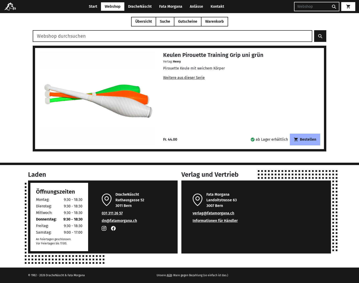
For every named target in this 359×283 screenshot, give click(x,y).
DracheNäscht (140, 6)
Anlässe (196, 6)
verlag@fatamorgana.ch (213, 213)
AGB (169, 275)
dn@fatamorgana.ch (119, 220)
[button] (269, 139)
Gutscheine (187, 21)
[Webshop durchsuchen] (172, 36)
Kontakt (217, 6)
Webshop (113, 6)
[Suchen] (311, 6)
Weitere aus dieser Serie (184, 77)
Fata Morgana (170, 6)
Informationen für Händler (215, 220)
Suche (165, 21)
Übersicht (143, 21)
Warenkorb (214, 21)
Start (93, 6)
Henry (177, 61)
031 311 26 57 (112, 213)
